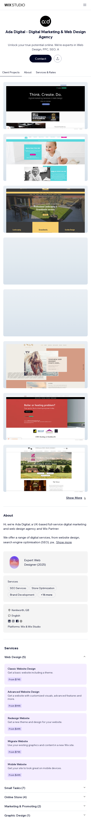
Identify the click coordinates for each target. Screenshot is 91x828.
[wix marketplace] (14, 5)
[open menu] (85, 5)
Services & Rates (46, 72)
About (27, 72)
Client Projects (11, 72)
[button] (45, 105)
